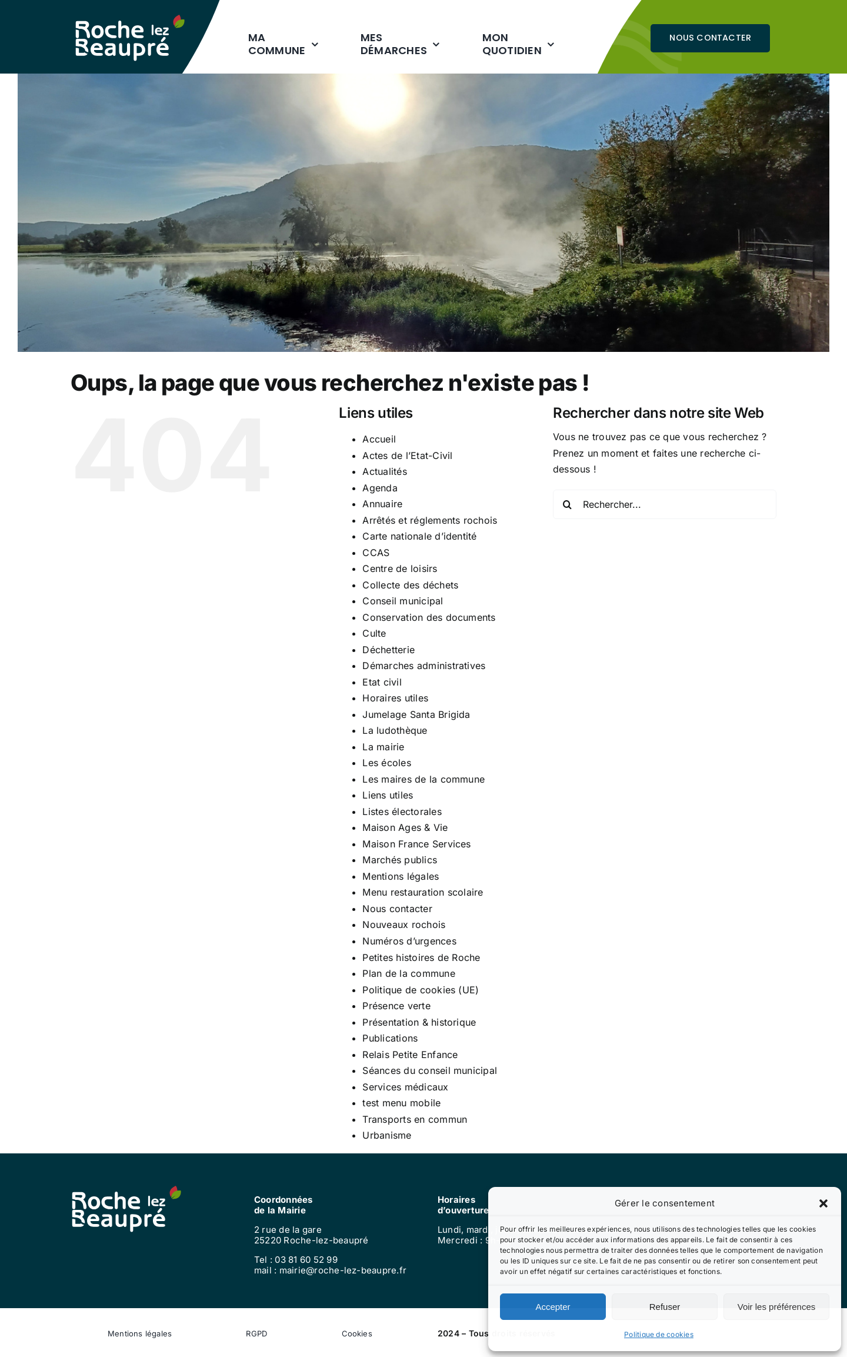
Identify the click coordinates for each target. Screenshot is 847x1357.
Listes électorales (401, 811)
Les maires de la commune (423, 779)
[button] (823, 1203)
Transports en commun (414, 1119)
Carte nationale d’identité (419, 536)
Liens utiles (387, 795)
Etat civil (381, 682)
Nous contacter (397, 908)
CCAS (375, 552)
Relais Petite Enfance (410, 1054)
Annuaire (382, 504)
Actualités (384, 471)
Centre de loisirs (399, 568)
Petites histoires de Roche (421, 957)
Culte (374, 633)
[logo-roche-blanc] (130, 19)
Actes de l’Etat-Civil (407, 455)
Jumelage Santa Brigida (416, 714)
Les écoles (386, 763)
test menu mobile (401, 1103)
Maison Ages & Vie (405, 827)
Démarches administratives (423, 665)
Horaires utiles (395, 698)
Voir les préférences (777, 1307)
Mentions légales (400, 876)
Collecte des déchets (410, 585)
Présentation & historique (419, 1022)
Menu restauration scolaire (422, 892)
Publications (390, 1038)
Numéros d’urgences (409, 941)
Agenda (379, 488)
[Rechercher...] (664, 504)
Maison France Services (416, 844)
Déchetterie (388, 650)
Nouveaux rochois (403, 924)
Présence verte (396, 1006)
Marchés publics (399, 860)
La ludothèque (394, 730)
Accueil (379, 439)
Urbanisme (386, 1135)
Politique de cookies (658, 1334)
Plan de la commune (408, 973)
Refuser (665, 1307)
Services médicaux (405, 1087)
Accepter (552, 1307)
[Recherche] (567, 504)
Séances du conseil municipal (429, 1070)
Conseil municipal (402, 601)
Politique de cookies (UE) (420, 990)
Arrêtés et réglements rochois (429, 520)
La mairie (383, 747)
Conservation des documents (428, 617)
